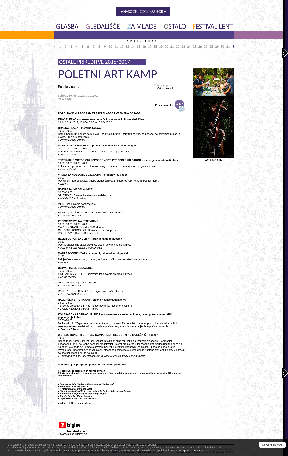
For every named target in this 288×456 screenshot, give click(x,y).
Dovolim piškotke (272, 444)
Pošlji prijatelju (164, 105)
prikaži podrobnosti (194, 450)
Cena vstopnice (163, 87)
